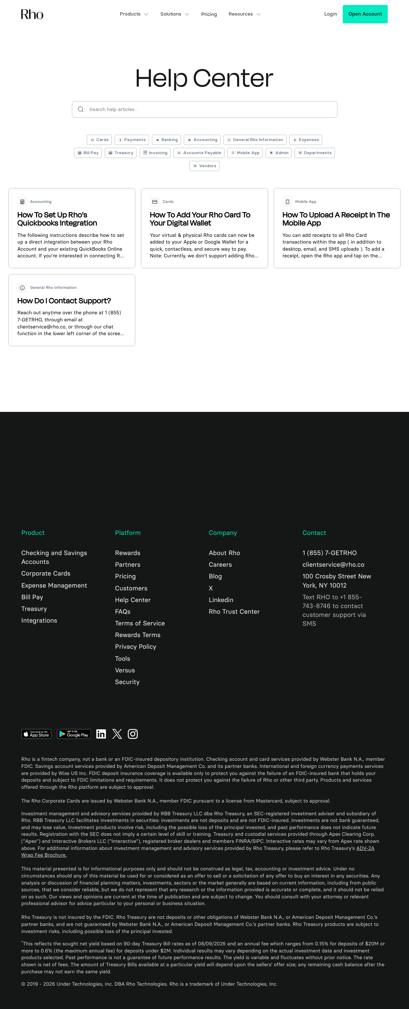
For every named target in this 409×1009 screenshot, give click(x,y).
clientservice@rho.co (333, 564)
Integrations (39, 620)
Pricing (125, 576)
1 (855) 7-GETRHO (329, 553)
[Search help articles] (204, 109)
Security (127, 682)
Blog (215, 576)
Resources (244, 14)
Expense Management (54, 585)
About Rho (224, 553)
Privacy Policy (135, 647)
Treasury (34, 609)
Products (134, 14)
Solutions (175, 14)
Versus (125, 670)
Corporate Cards (45, 573)
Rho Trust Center (234, 612)
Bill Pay (32, 597)
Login (330, 14)
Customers (131, 588)
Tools (122, 659)
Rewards (128, 553)
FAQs (123, 612)
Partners (128, 564)
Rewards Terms (137, 635)
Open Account (365, 14)
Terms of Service (140, 623)
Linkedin (221, 600)
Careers (220, 564)
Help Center (133, 600)
